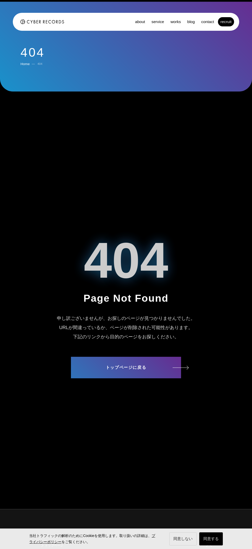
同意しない (183, 538)
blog (191, 21)
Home (25, 64)
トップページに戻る (126, 367)
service (157, 21)
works (176, 21)
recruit (226, 21)
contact (207, 21)
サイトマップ (126, 387)
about (140, 21)
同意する (211, 538)
